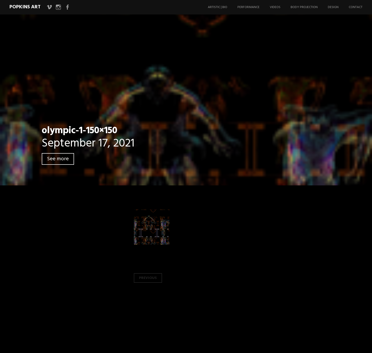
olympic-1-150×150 (79, 130)
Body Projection (304, 7)
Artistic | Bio (217, 7)
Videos (275, 7)
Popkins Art (25, 7)
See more (58, 159)
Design (333, 7)
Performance (248, 7)
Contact (356, 7)
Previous (148, 278)
